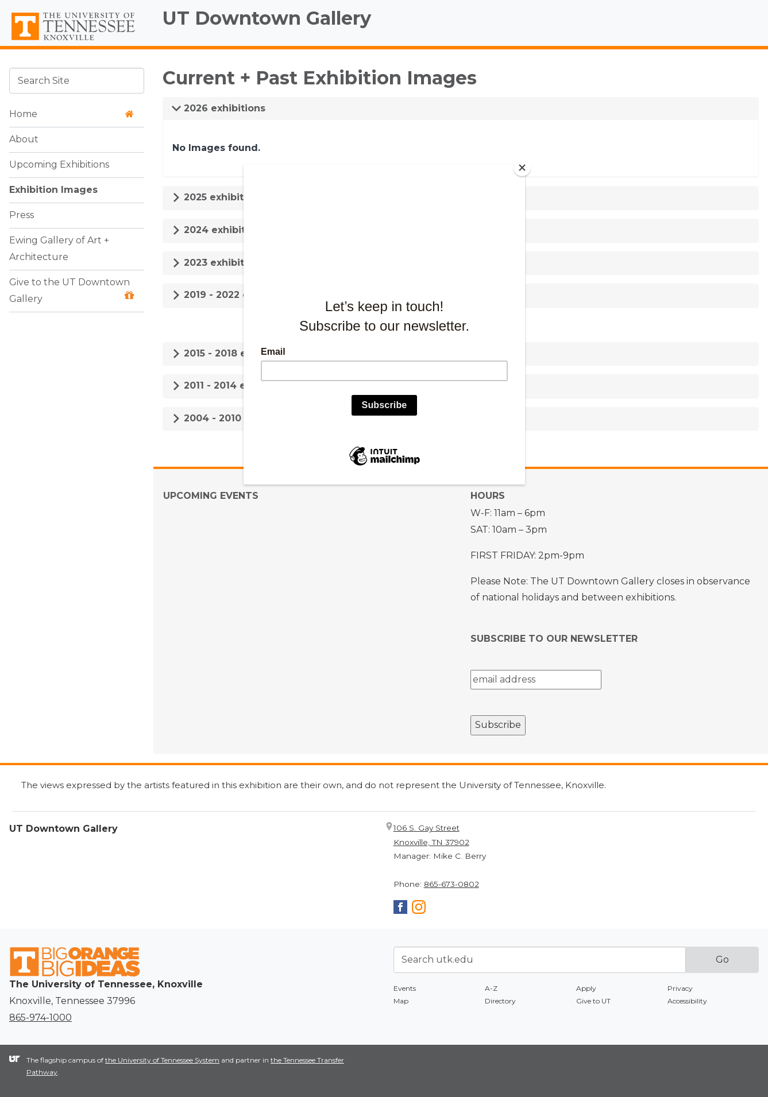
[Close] (522, 167)
